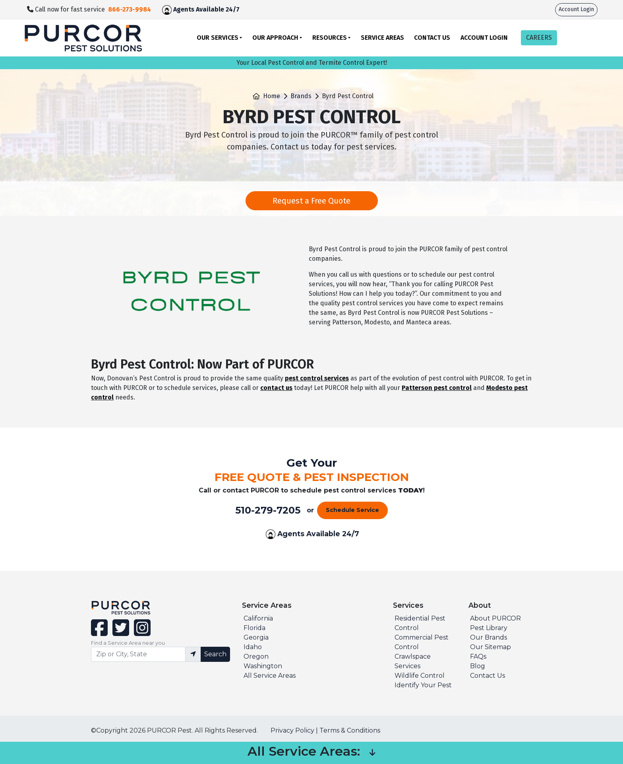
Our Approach (275, 37)
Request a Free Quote (311, 201)
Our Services (217, 37)
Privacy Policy (292, 730)
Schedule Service (352, 510)
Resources (329, 37)
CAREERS (539, 37)
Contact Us (432, 37)
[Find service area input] (138, 654)
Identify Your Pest (423, 685)
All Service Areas (270, 675)
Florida (254, 628)
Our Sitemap (490, 647)
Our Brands (488, 637)
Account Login (576, 9)
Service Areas (382, 37)
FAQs (478, 656)
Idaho (253, 647)
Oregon (256, 656)
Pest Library (488, 628)
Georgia (256, 637)
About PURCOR (495, 618)
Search (215, 654)
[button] (372, 753)
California (258, 618)
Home (271, 96)
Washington (263, 666)
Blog (477, 666)
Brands (301, 96)
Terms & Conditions (349, 730)
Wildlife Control (420, 675)
